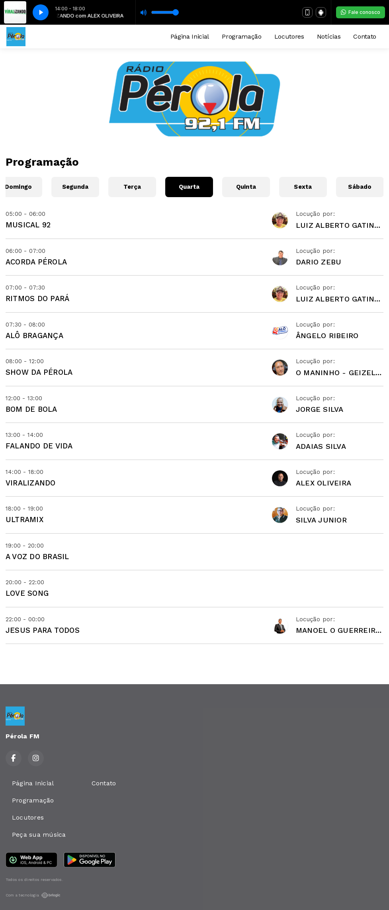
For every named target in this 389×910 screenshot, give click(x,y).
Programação (241, 36)
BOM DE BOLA (31, 409)
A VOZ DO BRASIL (37, 556)
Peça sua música (39, 834)
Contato (364, 36)
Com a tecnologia (33, 895)
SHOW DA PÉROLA (39, 372)
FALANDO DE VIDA (39, 446)
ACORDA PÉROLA (36, 262)
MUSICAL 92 (28, 225)
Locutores (289, 36)
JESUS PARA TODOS (43, 630)
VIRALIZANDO (31, 483)
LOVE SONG (27, 593)
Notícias (328, 36)
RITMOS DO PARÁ (37, 298)
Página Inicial (189, 36)
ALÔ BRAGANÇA (34, 335)
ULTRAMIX (24, 519)
